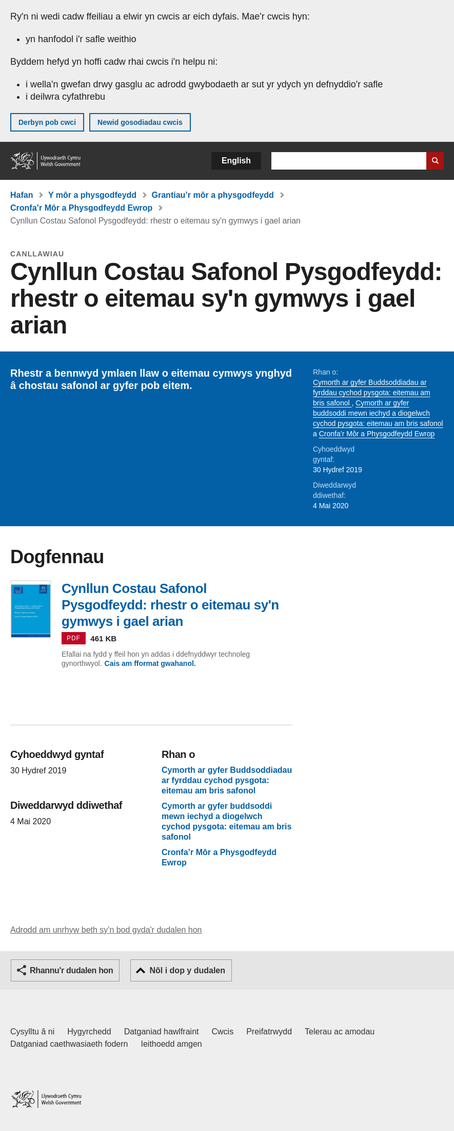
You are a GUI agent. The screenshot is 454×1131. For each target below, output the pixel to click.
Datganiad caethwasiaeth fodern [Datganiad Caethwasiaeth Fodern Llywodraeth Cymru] (69, 1044)
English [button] (236, 160)
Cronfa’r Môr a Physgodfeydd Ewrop (81, 207)
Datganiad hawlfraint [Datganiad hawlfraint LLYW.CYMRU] (161, 1031)
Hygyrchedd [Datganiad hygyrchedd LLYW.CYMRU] (89, 1031)
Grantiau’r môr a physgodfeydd (213, 195)
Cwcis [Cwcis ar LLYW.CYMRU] (223, 1031)
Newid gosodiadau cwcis (140, 122)
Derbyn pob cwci (47, 122)
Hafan (21, 195)
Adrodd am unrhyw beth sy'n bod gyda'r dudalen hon (106, 929)
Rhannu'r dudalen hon (71, 970)
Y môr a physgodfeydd (92, 195)
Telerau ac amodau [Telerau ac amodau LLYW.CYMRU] (339, 1031)
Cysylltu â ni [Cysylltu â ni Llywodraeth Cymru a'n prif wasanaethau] (32, 1031)
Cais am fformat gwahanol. (150, 663)
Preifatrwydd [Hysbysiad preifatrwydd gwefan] (269, 1031)
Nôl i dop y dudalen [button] (187, 970)
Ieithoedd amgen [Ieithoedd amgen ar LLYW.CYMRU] (171, 1044)
